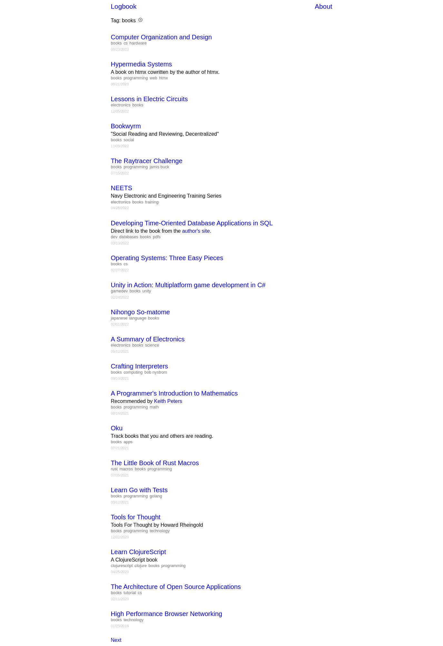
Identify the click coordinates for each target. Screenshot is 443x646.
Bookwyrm (126, 126)
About (323, 6)
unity (146, 291)
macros (126, 468)
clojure (140, 565)
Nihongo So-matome (140, 312)
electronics (121, 105)
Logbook (124, 6)
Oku (117, 428)
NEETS (122, 187)
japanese (119, 318)
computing (133, 372)
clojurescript (122, 565)
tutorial (129, 592)
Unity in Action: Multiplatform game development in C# (188, 285)
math (154, 407)
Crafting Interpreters (139, 366)
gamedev (119, 291)
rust (114, 468)
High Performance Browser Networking (166, 613)
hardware (138, 43)
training (152, 202)
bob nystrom (155, 372)
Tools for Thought (136, 517)
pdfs (157, 236)
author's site (196, 231)
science (152, 345)
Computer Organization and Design (161, 37)
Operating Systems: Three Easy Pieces (167, 257)
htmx (163, 77)
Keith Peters (168, 401)
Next (116, 640)
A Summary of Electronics (148, 339)
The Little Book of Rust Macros (155, 462)
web (153, 77)
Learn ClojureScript (138, 551)
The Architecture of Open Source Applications (176, 586)
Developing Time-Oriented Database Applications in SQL (192, 223)
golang (156, 496)
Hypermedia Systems (141, 64)
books (116, 43)
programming (135, 77)
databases (128, 236)
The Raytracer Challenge (146, 160)
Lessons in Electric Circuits (149, 99)
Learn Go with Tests (139, 490)
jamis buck (159, 166)
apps (128, 441)
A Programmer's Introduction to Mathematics (174, 393)
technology (160, 530)
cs (125, 43)
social (128, 139)
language (137, 318)
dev (114, 236)
